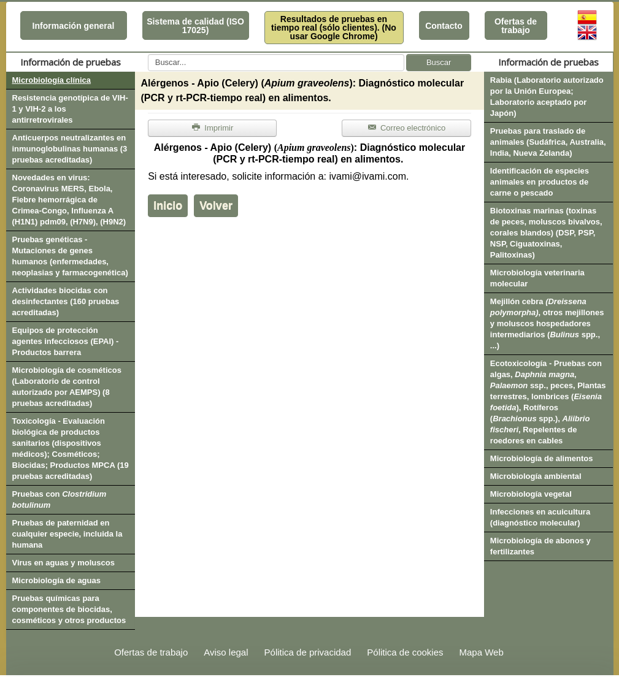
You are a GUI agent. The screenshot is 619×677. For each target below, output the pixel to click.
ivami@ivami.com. (369, 176)
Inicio (167, 205)
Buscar (438, 62)
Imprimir (212, 127)
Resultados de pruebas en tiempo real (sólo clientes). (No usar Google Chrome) (333, 27)
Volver (216, 205)
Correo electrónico (406, 127)
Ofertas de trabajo (515, 26)
